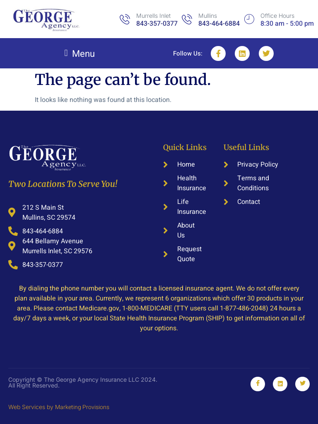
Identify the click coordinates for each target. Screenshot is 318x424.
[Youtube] (302, 384)
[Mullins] (187, 19)
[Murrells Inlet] (125, 19)
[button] (79, 53)
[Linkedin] (280, 384)
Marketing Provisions (82, 407)
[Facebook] (258, 384)
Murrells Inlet (153, 15)
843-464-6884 (219, 24)
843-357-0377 (157, 24)
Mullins (207, 15)
